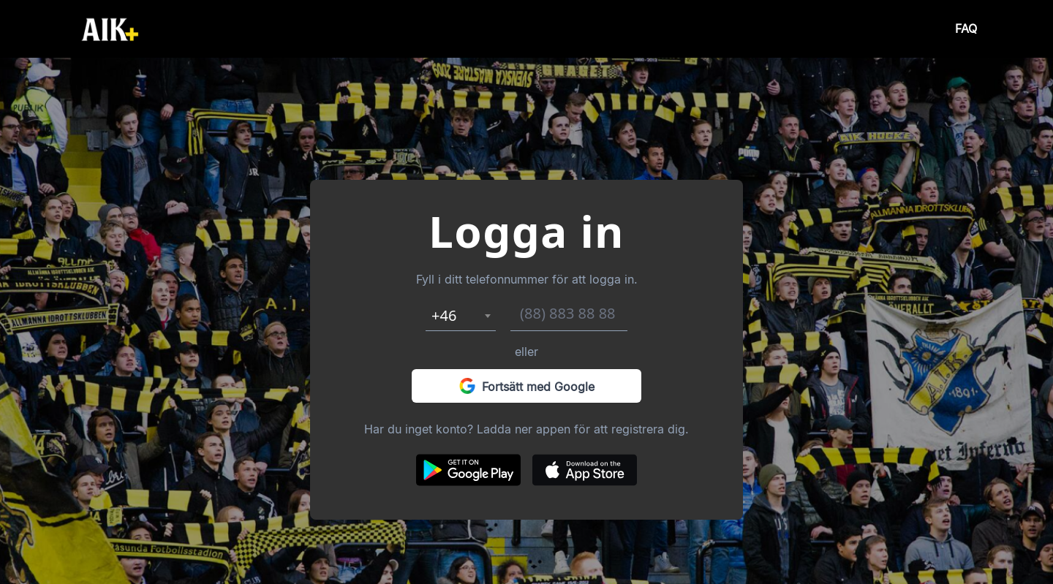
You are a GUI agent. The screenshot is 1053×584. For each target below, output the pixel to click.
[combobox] (461, 316)
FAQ (966, 29)
